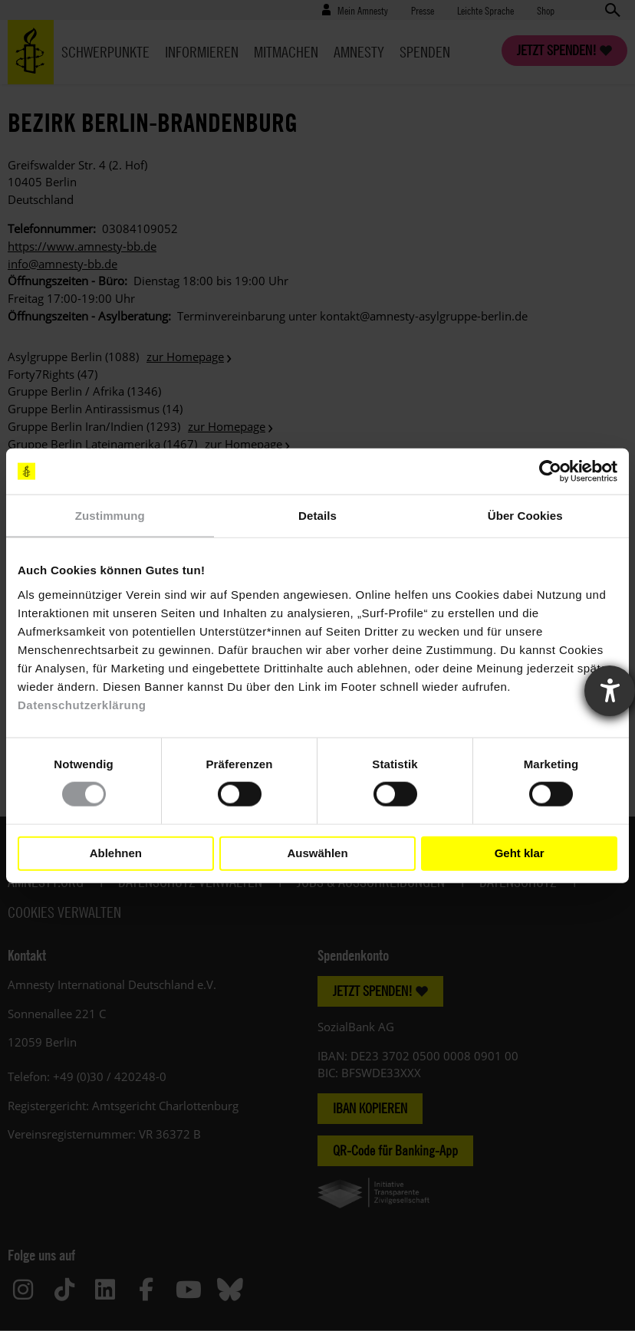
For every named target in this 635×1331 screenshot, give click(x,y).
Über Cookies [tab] (525, 515)
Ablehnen (116, 852)
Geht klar (520, 852)
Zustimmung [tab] (110, 515)
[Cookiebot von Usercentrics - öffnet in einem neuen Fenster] (550, 471)
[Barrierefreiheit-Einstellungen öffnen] (609, 691)
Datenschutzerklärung (82, 704)
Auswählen (317, 852)
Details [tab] (317, 515)
